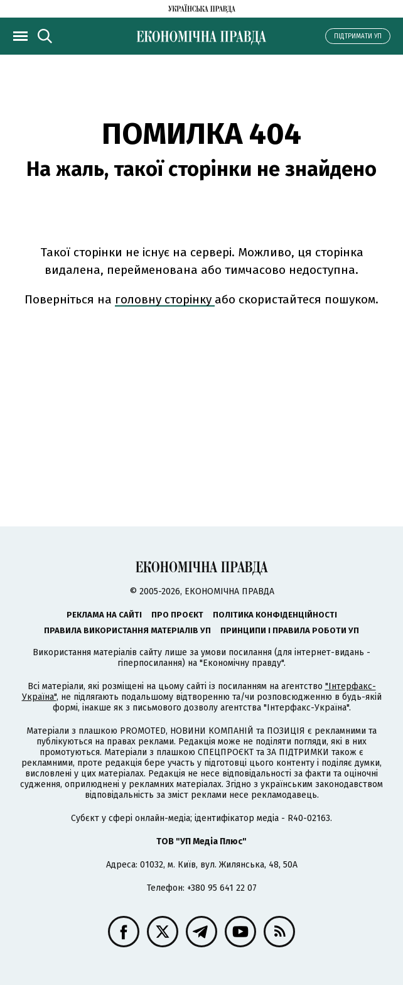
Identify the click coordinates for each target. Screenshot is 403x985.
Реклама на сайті (104, 614)
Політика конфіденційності (275, 614)
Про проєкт (177, 614)
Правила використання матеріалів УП (127, 630)
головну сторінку (165, 299)
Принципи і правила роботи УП (289, 630)
